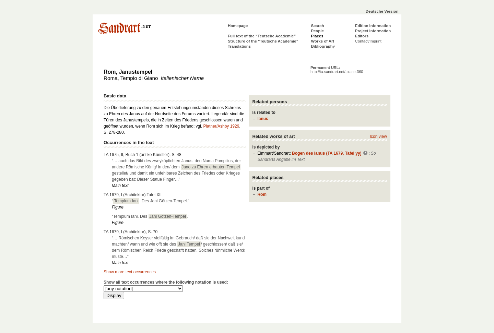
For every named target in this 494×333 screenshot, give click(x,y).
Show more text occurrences (130, 272)
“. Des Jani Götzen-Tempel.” (150, 201)
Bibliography (323, 46)
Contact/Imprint (368, 41)
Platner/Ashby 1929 (221, 126)
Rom (262, 194)
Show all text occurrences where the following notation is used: (166, 282)
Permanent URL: (336, 70)
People (317, 31)
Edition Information (373, 26)
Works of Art (322, 41)
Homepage (238, 26)
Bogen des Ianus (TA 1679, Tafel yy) (327, 153)
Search (317, 26)
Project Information (373, 31)
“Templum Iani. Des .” (150, 216)
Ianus (262, 118)
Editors (361, 36)
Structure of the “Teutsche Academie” (263, 41)
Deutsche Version (382, 11)
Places (317, 36)
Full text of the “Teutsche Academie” (262, 36)
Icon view (378, 136)
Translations (239, 46)
